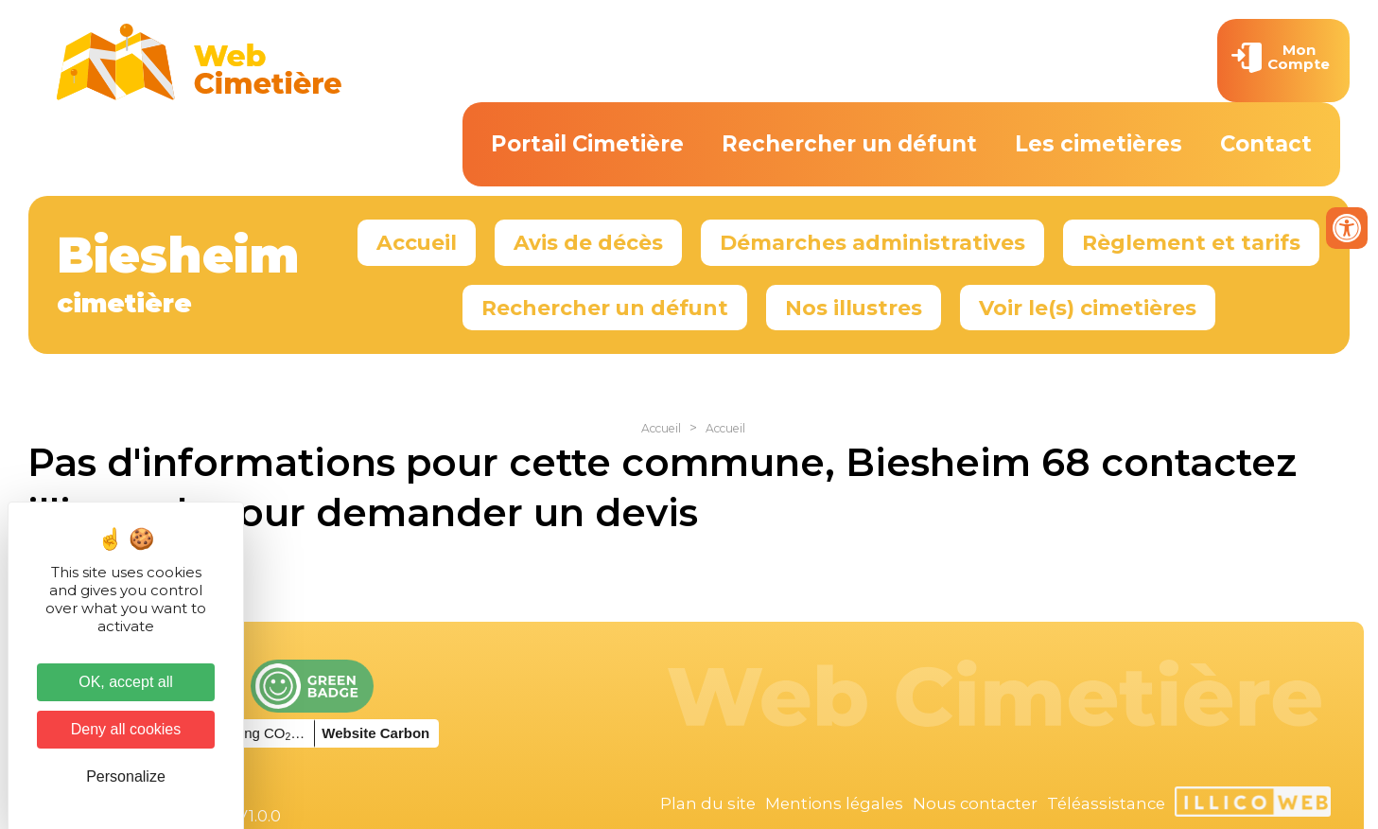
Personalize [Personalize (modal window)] (126, 776)
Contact (1266, 144)
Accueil (416, 242)
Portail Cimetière (587, 144)
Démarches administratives (872, 242)
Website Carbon (375, 733)
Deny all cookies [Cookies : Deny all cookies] (126, 729)
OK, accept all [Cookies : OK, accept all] (125, 682)
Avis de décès (588, 242)
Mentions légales (834, 803)
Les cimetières (1098, 144)
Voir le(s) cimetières (1087, 307)
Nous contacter (975, 803)
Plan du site (708, 803)
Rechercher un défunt (849, 144)
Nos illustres (853, 307)
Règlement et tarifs (1191, 242)
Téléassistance (1106, 803)
